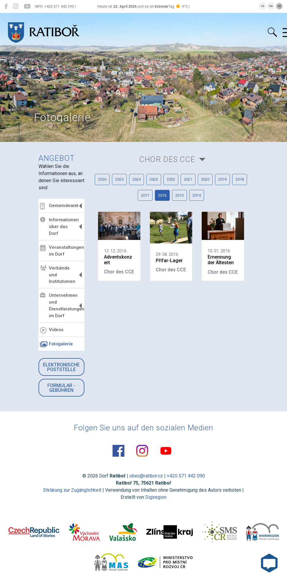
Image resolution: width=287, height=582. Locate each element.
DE (279, 6)
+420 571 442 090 (186, 476)
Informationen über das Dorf (59, 226)
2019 (222, 179)
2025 (119, 179)
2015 (179, 195)
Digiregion (155, 497)
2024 (136, 179)
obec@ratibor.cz (146, 476)
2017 (145, 195)
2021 (188, 179)
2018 (239, 179)
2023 (154, 179)
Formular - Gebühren (61, 388)
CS (262, 6)
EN (271, 6)
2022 (171, 179)
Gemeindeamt (59, 206)
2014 (197, 195)
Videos (51, 330)
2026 (102, 179)
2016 (162, 195)
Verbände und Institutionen (57, 274)
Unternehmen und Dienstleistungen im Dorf (61, 305)
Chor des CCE (167, 159)
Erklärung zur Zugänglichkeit (72, 490)
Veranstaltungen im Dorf (61, 251)
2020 (205, 179)
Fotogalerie (56, 344)
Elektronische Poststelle (61, 367)
